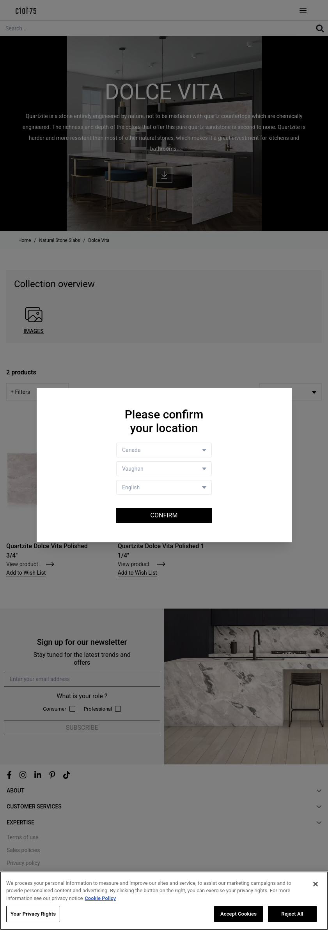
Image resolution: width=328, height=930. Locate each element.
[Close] (315, 884)
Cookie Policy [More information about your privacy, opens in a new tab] (100, 898)
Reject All (292, 914)
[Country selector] (164, 450)
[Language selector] (164, 487)
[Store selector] (164, 468)
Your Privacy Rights (33, 914)
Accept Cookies (238, 914)
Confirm (164, 515)
